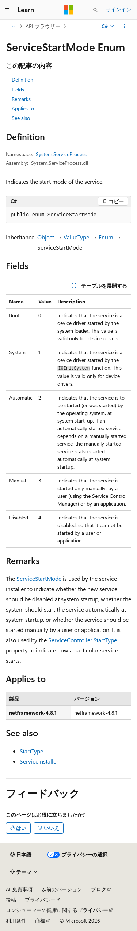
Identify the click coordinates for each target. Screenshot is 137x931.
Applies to (23, 108)
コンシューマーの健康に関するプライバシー (57, 910)
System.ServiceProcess (61, 154)
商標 (40, 920)
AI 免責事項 (19, 889)
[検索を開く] (95, 9)
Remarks (21, 98)
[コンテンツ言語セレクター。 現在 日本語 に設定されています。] (21, 854)
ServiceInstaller (39, 761)
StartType (31, 751)
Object (45, 237)
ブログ (98, 889)
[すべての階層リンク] (12, 26)
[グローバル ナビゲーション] (7, 9)
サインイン (118, 9)
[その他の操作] (124, 26)
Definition (22, 79)
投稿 (11, 899)
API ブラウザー (43, 26)
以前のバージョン (61, 889)
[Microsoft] (68, 10)
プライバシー (40, 899)
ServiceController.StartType (82, 640)
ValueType (76, 237)
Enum (106, 237)
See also (21, 117)
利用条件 (16, 920)
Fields (18, 89)
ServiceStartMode (38, 578)
